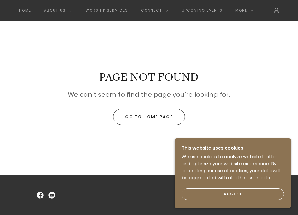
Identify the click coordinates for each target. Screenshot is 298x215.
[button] (56, 10)
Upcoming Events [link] (202, 10)
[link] (40, 195)
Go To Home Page (149, 117)
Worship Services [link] (107, 10)
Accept (233, 205)
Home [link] (25, 10)
